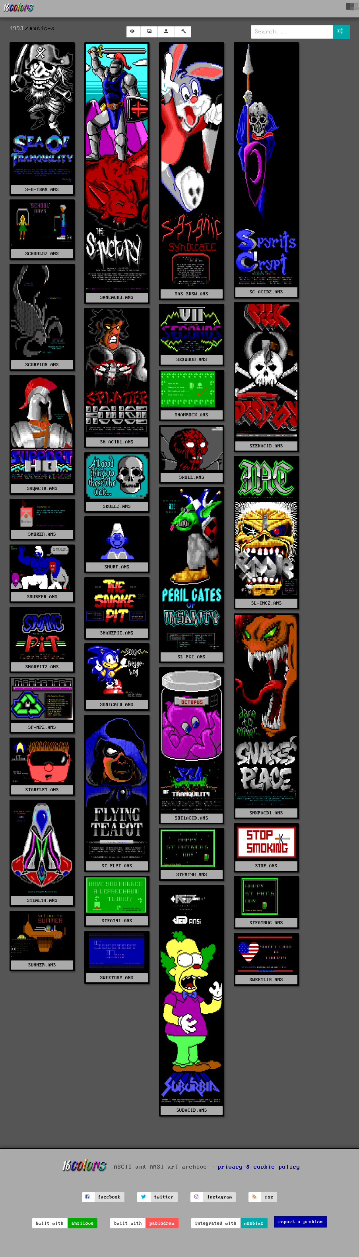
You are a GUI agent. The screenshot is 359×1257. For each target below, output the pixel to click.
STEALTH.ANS (42, 900)
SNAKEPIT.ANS (117, 633)
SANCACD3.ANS (117, 297)
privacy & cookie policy (259, 1166)
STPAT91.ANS (117, 920)
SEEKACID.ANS (266, 446)
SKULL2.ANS (117, 506)
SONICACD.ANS (117, 704)
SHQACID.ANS (42, 488)
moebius (254, 1223)
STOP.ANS (266, 866)
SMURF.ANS (117, 567)
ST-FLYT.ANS (117, 866)
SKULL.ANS (191, 477)
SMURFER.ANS (42, 596)
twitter (164, 1197)
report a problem (300, 1221)
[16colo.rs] (18, 9)
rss (269, 1197)
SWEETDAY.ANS (117, 977)
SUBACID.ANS (192, 1110)
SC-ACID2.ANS (266, 292)
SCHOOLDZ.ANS (42, 253)
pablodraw (162, 1223)
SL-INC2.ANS (266, 603)
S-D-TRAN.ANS (42, 189)
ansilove (83, 1223)
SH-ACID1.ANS (117, 442)
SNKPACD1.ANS (266, 813)
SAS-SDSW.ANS (191, 294)
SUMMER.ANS (42, 965)
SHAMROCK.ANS (191, 415)
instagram (219, 1197)
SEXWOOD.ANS (192, 359)
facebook (109, 1197)
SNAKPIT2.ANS (42, 666)
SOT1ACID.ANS (191, 818)
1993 (17, 28)
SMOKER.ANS (42, 534)
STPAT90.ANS (192, 874)
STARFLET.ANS (42, 789)
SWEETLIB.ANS (266, 979)
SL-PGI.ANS (192, 657)
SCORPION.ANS (42, 364)
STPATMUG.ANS (266, 922)
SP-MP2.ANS (42, 727)
